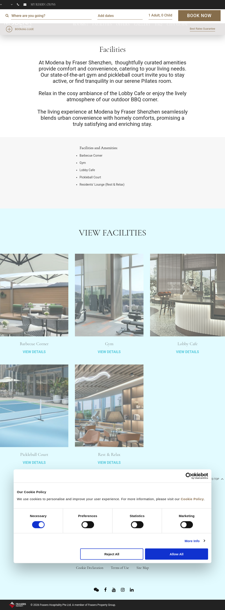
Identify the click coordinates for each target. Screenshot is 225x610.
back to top (213, 479)
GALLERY (142, 24)
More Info (192, 541)
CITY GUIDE (177, 24)
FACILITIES (102, 24)
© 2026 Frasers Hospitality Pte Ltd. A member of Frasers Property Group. (73, 604)
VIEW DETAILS (34, 364)
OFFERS (123, 24)
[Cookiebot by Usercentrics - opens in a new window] (189, 476)
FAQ (159, 24)
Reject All (111, 554)
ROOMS (79, 24)
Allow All (176, 554)
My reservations (43, 4)
